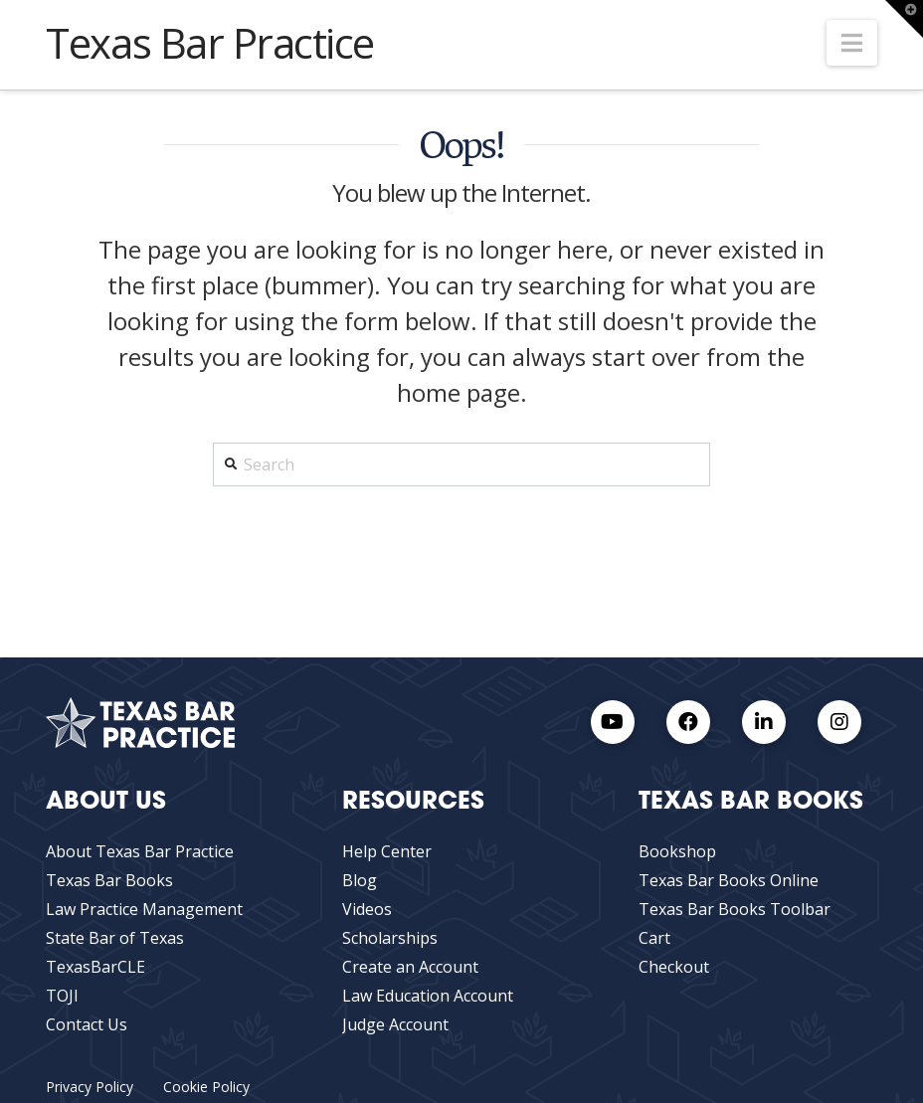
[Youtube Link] (613, 722)
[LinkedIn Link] (764, 722)
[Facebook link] (688, 722)
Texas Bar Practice (210, 43)
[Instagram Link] (839, 722)
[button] (852, 43)
